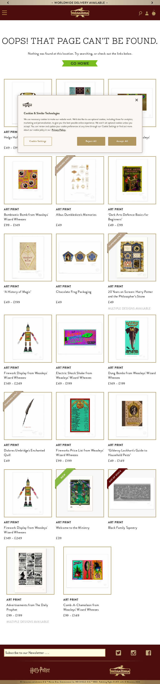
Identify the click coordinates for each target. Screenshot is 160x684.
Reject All (91, 141)
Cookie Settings (37, 141)
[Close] (136, 100)
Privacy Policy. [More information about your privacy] (59, 130)
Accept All (122, 141)
